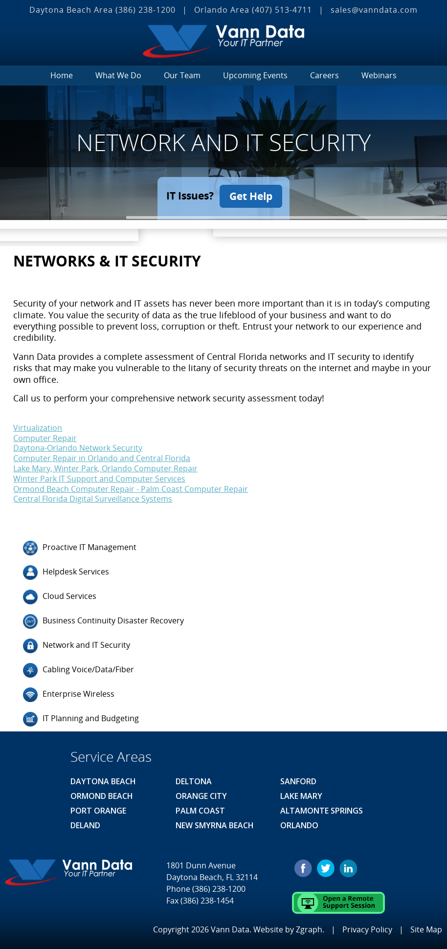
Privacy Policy (367, 928)
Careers (324, 75)
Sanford (298, 780)
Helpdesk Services (66, 572)
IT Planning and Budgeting (81, 718)
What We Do (118, 75)
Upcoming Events (255, 75)
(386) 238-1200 (145, 9)
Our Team (182, 75)
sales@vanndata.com (374, 9)
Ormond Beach (101, 795)
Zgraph (309, 928)
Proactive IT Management (79, 547)
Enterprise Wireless (68, 694)
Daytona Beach (103, 780)
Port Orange (98, 810)
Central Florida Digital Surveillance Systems (92, 498)
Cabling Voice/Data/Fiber (78, 669)
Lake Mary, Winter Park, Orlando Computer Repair (105, 467)
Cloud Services (59, 596)
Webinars (379, 75)
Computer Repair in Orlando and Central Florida (101, 457)
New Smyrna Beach (215, 824)
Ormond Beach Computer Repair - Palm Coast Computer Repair (130, 488)
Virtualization (37, 426)
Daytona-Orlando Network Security (77, 447)
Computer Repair (45, 437)
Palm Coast (200, 810)
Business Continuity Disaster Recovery (103, 621)
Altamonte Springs (321, 810)
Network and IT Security (76, 645)
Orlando (299, 824)
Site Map (426, 928)
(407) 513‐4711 (282, 9)
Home (61, 75)
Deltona (194, 780)
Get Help (251, 195)
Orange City (201, 795)
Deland (85, 824)
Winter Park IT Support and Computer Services (99, 477)
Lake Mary (301, 795)
